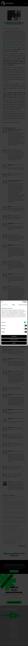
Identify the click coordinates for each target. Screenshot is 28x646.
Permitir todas (14, 336)
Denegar (14, 343)
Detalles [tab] (13, 304)
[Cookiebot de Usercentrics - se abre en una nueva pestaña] (22, 302)
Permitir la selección (14, 339)
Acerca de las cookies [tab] (23, 304)
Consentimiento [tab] (5, 304)
